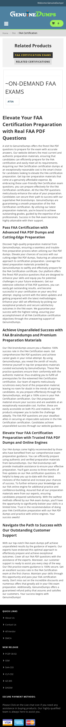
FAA (14, 33)
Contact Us (10, 624)
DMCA (8, 638)
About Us (10, 617)
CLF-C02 (9, 674)
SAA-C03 (9, 667)
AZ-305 (8, 680)
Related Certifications (33, 61)
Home (5, 33)
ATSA (11, 101)
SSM (7, 660)
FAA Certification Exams (33, 55)
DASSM (8, 687)
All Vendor (10, 631)
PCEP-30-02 (11, 653)
